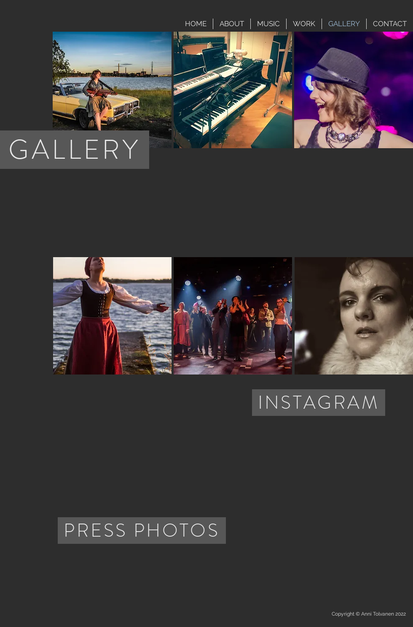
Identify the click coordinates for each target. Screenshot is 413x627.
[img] (97, 565)
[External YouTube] (323, 202)
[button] (112, 90)
